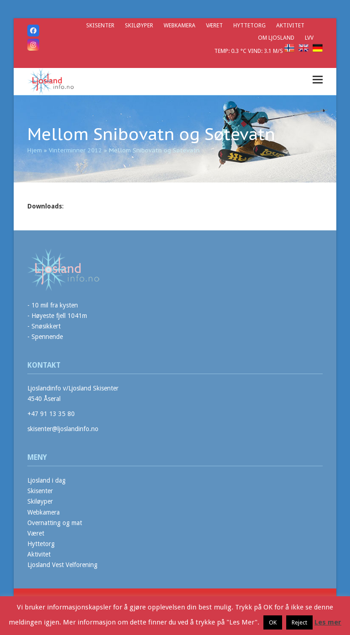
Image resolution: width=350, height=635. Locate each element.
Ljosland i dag (46, 480)
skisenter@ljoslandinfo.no (62, 428)
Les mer (327, 622)
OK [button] (273, 622)
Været (35, 533)
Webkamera (43, 512)
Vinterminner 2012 (75, 150)
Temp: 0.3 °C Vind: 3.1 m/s (249, 50)
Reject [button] (299, 622)
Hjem (34, 150)
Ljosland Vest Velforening (62, 564)
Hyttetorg (41, 543)
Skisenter (40, 490)
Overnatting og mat (54, 522)
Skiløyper (40, 501)
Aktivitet (39, 554)
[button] (318, 79)
